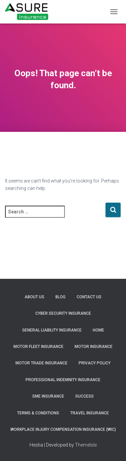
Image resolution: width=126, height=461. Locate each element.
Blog (60, 297)
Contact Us (89, 297)
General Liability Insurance (52, 330)
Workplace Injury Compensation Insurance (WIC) (63, 429)
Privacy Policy (95, 363)
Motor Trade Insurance (41, 363)
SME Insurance (48, 396)
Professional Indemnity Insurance (63, 379)
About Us (34, 297)
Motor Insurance (94, 346)
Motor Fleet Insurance (38, 346)
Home (98, 330)
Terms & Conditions (38, 413)
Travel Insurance (89, 413)
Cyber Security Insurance (63, 313)
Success (84, 396)
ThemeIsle (86, 445)
